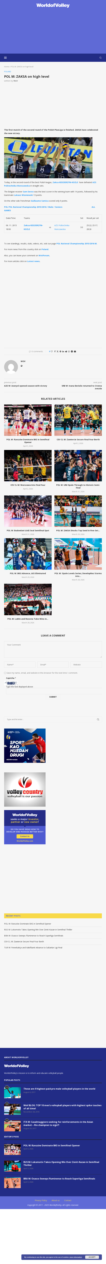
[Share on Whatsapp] (69, 351)
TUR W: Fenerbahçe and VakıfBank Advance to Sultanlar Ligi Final (33, 947)
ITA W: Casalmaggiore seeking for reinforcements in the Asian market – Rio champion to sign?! (58, 1124)
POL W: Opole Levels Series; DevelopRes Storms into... (78, 574)
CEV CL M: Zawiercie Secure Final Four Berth (78, 439)
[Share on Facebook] (54, 351)
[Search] (100, 58)
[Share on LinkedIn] (63, 351)
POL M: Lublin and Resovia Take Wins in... (27, 619)
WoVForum (44, 255)
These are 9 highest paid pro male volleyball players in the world (59, 1088)
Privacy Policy (41, 1200)
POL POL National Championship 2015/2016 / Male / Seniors (33, 207)
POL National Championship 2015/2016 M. (76, 243)
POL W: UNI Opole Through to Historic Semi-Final (78, 486)
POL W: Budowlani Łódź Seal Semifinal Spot (28, 530)
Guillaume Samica (40, 200)
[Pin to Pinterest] (60, 351)
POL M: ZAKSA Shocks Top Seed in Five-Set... (78, 530)
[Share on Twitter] (58, 351)
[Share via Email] (75, 351)
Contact (67, 1200)
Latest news (33, 261)
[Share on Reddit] (66, 351)
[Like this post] (52, 351)
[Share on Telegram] (72, 351)
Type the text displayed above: (19, 686)
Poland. (45, 249)
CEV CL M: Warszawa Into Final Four (27, 485)
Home (6, 66)
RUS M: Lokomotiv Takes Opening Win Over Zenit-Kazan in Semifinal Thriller (38, 929)
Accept (92, 1257)
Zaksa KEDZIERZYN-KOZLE (65, 182)
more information (75, 1257)
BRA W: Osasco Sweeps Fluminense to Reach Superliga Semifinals (33, 935)
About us (56, 1200)
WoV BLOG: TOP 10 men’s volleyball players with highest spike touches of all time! (62, 1107)
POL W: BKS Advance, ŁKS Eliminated (28, 573)
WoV (16, 80)
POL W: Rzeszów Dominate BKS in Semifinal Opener (27, 441)
